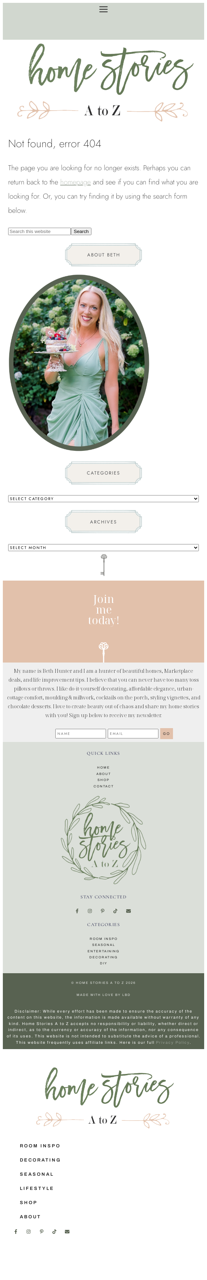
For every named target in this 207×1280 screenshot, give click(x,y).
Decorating (103, 957)
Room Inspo (104, 939)
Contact (104, 786)
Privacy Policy (173, 1042)
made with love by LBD (104, 995)
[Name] (80, 733)
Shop (103, 780)
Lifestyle (37, 1188)
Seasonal (103, 945)
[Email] (133, 733)
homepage (75, 182)
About (103, 774)
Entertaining (103, 951)
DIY (103, 963)
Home (103, 767)
